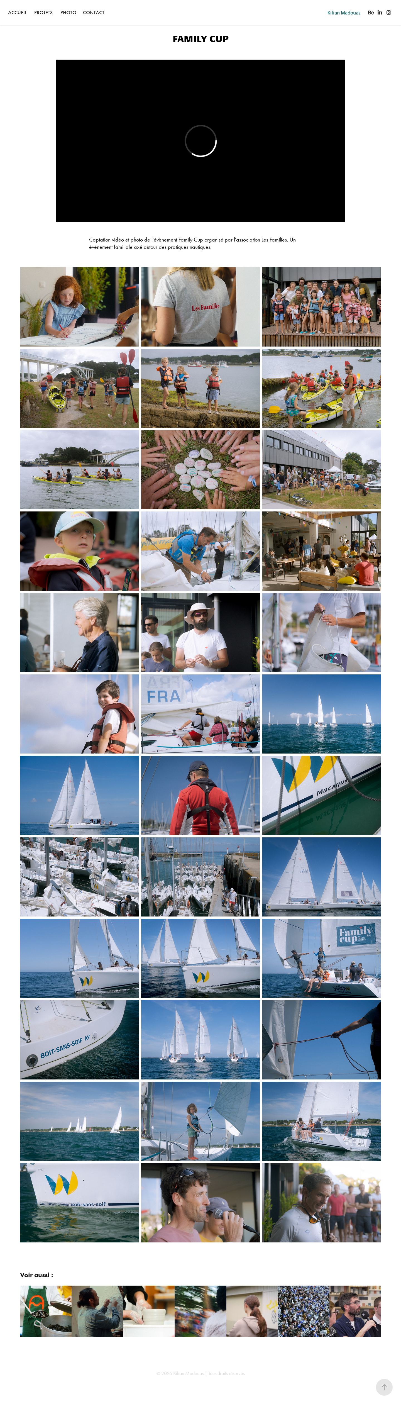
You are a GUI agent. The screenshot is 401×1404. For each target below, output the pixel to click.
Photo (68, 12)
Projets (43, 12)
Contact (93, 12)
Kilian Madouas (343, 12)
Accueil (17, 12)
